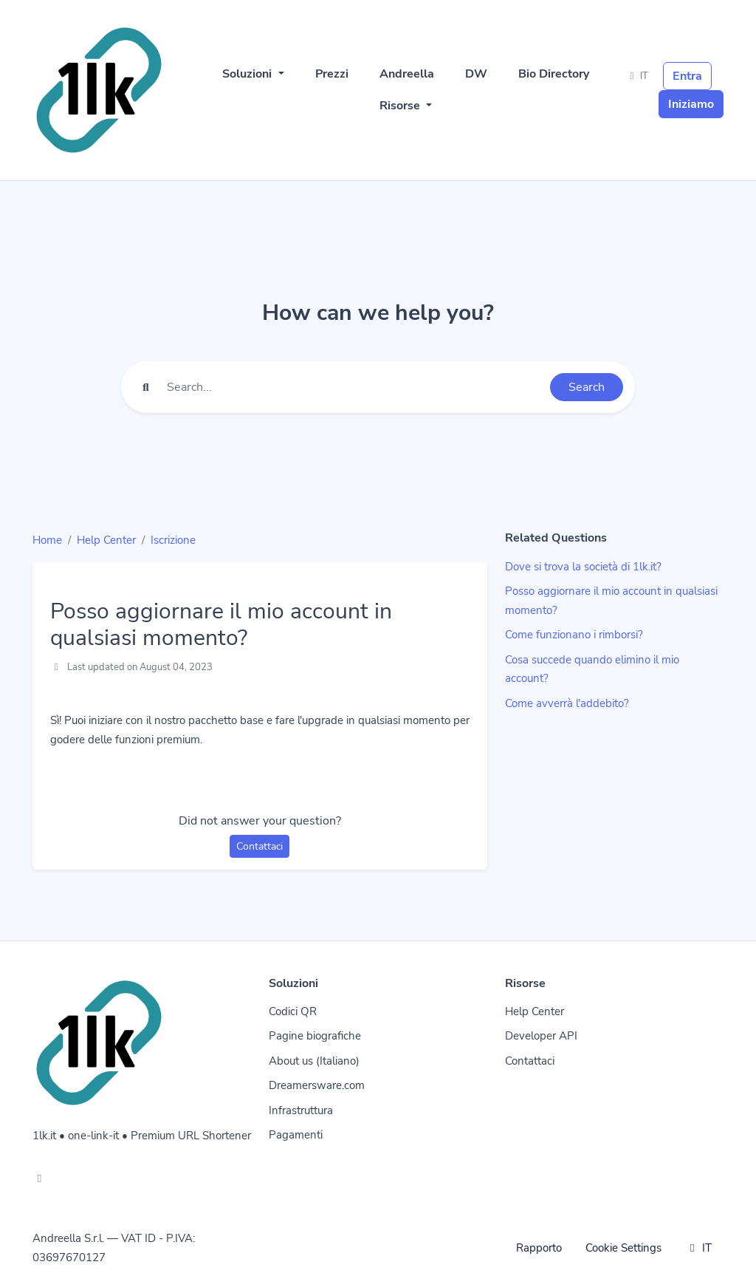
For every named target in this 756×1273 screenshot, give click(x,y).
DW (476, 74)
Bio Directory (553, 74)
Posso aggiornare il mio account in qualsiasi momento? (611, 601)
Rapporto (539, 1247)
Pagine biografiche (315, 1035)
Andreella (406, 74)
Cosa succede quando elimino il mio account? (592, 669)
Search (586, 387)
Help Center (106, 540)
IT (637, 76)
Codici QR (293, 1011)
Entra (687, 76)
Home (47, 540)
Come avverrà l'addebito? (567, 703)
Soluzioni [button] (248, 74)
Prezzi (331, 74)
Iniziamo (691, 104)
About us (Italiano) (314, 1061)
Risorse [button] (401, 106)
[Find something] (354, 387)
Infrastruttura (301, 1110)
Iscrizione (173, 540)
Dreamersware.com (317, 1085)
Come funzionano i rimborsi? (574, 634)
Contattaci (259, 846)
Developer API (541, 1035)
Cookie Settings (623, 1247)
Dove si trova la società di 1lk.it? (583, 566)
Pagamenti (296, 1134)
